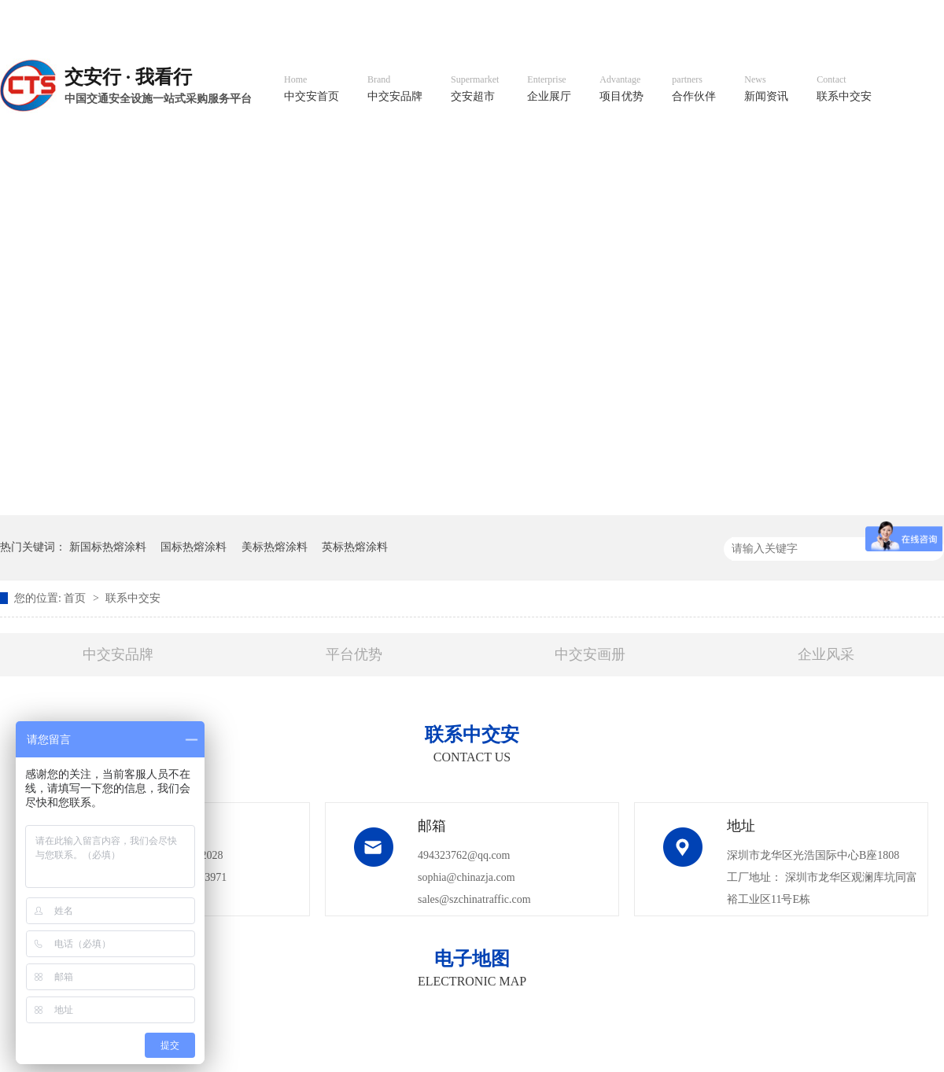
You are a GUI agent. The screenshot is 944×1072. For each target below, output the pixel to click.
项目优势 (621, 89)
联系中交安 (844, 89)
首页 (76, 598)
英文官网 (587, 16)
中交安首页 (311, 89)
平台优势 (354, 654)
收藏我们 (910, 16)
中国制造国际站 (753, 16)
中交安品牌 (394, 89)
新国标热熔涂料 (107, 547)
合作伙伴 (694, 89)
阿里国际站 (662, 16)
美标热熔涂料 (275, 547)
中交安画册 (590, 654)
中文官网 (517, 16)
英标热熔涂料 (355, 547)
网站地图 (840, 16)
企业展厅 (549, 89)
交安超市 (475, 89)
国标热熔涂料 (193, 547)
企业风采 (826, 654)
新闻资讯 (766, 89)
